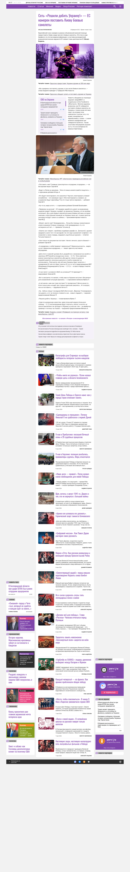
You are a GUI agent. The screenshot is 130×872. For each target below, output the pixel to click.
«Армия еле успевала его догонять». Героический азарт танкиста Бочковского (73, 548)
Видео (64, 6)
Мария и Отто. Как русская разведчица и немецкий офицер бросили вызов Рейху (73, 604)
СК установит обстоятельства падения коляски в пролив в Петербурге (60, 326)
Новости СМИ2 (41, 347)
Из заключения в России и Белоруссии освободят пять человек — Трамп (26, 832)
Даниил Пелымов (86, 617)
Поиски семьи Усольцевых (87, 2)
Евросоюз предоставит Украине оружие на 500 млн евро (70, 83)
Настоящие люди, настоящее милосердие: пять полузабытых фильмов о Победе (73, 843)
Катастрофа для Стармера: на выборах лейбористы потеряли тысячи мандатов (72, 356)
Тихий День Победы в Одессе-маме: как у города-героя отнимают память (73, 396)
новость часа (14, 683)
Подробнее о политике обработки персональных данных (92, 861)
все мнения (29, 712)
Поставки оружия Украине (65, 2)
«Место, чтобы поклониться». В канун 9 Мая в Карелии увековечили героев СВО (73, 784)
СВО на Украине (48, 2)
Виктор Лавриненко (86, 465)
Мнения (55, 6)
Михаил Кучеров (86, 561)
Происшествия (24, 754)
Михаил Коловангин (85, 370)
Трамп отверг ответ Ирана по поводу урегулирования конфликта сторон (60, 336)
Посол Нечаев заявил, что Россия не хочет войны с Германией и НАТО (26, 725)
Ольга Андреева (87, 721)
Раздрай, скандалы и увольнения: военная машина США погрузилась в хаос (20, 778)
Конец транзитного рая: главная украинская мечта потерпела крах (20, 815)
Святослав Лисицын (85, 409)
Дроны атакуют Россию (31, 2)
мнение (11, 700)
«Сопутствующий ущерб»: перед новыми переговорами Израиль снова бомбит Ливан (73, 625)
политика (12, 771)
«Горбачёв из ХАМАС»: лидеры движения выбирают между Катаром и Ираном (73, 744)
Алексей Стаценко (86, 676)
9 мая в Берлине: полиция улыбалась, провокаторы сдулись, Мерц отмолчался (73, 472)
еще (120, 831)
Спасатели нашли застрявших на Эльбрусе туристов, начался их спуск (26, 760)
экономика (13, 807)
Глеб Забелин (88, 777)
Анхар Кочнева (87, 640)
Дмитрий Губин (87, 446)
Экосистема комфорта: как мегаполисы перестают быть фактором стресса (61, 334)
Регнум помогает (90, 6)
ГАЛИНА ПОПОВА (13, 712)
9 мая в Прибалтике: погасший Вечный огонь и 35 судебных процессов (72, 452)
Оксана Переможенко (45, 29)
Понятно (116, 861)
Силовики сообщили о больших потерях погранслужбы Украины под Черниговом (52, 125)
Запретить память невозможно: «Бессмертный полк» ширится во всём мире (72, 707)
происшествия (14, 735)
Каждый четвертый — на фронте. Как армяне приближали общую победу (72, 764)
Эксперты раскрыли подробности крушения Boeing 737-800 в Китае (59, 331)
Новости (37, 6)
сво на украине (103, 800)
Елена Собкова (87, 797)
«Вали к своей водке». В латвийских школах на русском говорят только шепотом (71, 822)
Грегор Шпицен (87, 485)
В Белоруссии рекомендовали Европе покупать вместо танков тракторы (26, 797)
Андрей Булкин (87, 598)
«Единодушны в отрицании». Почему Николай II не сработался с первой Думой (73, 432)
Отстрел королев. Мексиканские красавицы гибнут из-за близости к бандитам (20, 742)
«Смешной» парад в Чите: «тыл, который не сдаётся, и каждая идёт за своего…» (20, 706)
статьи (41, 351)
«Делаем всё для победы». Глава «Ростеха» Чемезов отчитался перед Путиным (71, 684)
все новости (12, 694)
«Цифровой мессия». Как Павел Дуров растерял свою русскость (72, 584)
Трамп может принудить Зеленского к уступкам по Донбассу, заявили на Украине (51, 115)
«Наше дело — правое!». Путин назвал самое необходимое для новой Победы (72, 508)
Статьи (46, 6)
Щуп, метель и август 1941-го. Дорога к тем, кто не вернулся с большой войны (72, 528)
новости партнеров (45, 344)
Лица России (74, 6)
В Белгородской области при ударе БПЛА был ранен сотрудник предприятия (20, 689)
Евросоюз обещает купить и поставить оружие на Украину (70, 94)
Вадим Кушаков (87, 389)
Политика (23, 719)
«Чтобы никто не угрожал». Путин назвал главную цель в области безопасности (73, 376)
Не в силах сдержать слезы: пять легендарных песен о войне (70, 663)
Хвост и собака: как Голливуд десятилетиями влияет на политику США (19, 849)
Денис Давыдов (87, 541)
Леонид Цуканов (87, 757)
